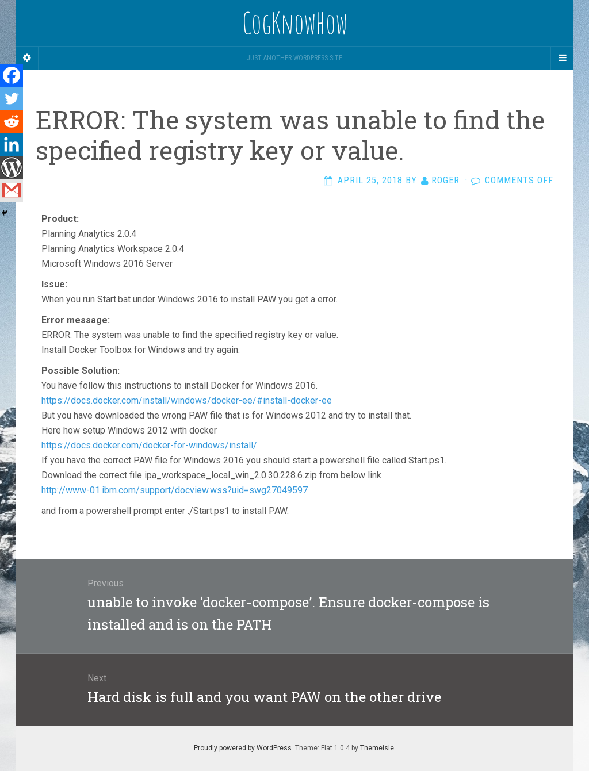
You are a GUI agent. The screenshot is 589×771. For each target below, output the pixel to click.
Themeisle (377, 748)
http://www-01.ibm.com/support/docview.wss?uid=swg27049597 (174, 490)
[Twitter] (11, 98)
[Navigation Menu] (561, 58)
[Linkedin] (11, 144)
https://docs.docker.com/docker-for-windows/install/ (149, 445)
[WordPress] (11, 167)
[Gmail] (11, 190)
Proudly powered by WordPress (243, 748)
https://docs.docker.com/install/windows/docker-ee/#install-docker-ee (186, 400)
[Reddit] (11, 121)
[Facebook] (11, 75)
